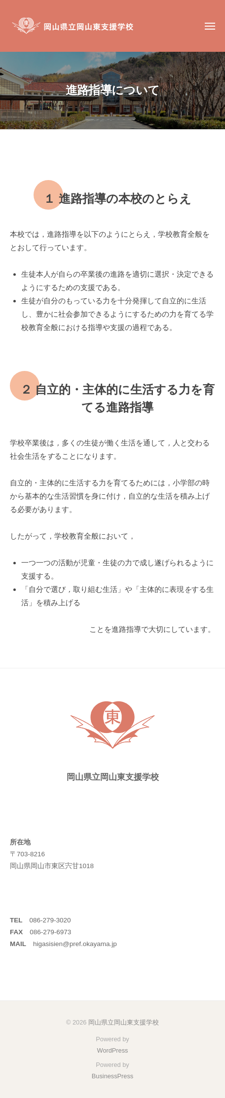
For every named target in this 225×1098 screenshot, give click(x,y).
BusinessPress (112, 1076)
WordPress (112, 1050)
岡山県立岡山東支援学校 (123, 1022)
